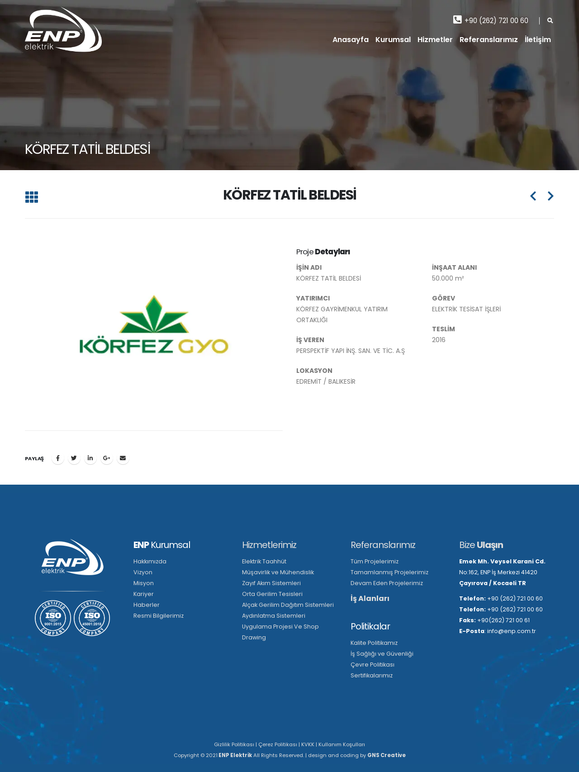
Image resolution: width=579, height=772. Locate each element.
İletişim (538, 39)
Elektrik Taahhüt (264, 561)
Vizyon (142, 572)
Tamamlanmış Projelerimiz (389, 572)
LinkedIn (90, 458)
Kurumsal (393, 39)
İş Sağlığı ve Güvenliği (382, 654)
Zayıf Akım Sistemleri (271, 583)
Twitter (74, 458)
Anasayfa (350, 39)
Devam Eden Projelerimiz (387, 583)
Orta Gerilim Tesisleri (272, 594)
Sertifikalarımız (372, 675)
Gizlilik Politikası (234, 744)
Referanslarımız (489, 39)
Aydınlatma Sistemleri (273, 616)
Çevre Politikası (372, 664)
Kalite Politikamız (374, 643)
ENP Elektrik (235, 755)
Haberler (146, 605)
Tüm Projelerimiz (375, 561)
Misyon (143, 583)
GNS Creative (386, 755)
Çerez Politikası (277, 744)
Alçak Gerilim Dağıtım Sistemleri (288, 605)
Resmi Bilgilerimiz (158, 616)
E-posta (123, 458)
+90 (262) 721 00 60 (490, 20)
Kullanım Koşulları (341, 744)
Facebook (58, 458)
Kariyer (143, 594)
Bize (481, 544)
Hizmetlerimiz (269, 544)
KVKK (307, 744)
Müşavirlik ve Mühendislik (278, 572)
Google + (106, 458)
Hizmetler (435, 39)
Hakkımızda (149, 561)
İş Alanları (370, 598)
